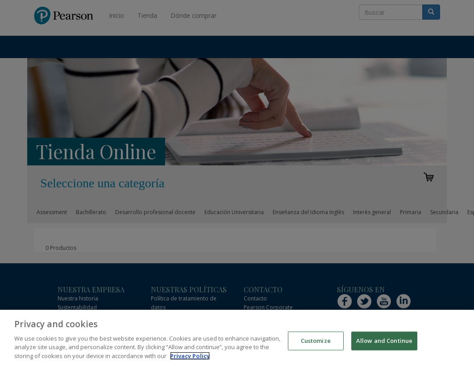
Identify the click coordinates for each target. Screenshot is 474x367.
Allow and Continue (384, 344)
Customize (316, 344)
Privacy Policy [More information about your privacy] (190, 359)
